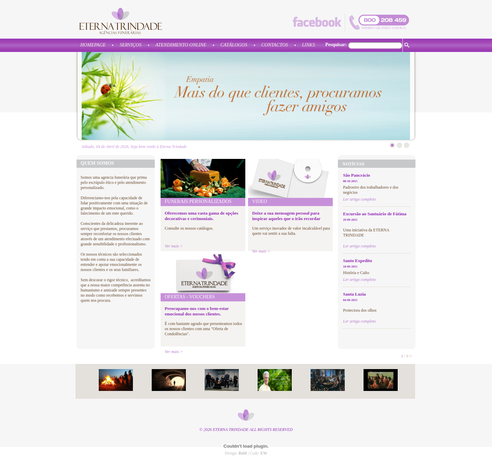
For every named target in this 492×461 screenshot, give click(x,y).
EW (263, 453)
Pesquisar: (336, 44)
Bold (242, 453)
